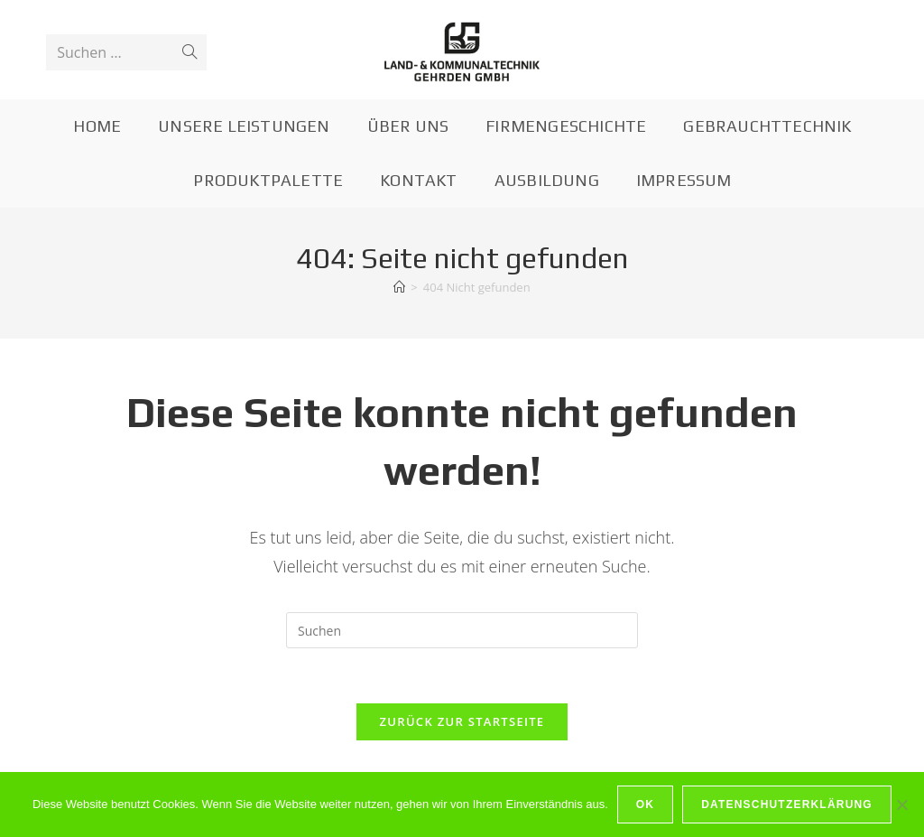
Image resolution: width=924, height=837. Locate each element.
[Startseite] (399, 287)
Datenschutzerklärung (787, 804)
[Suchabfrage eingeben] (462, 630)
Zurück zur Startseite (462, 721)
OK (645, 804)
